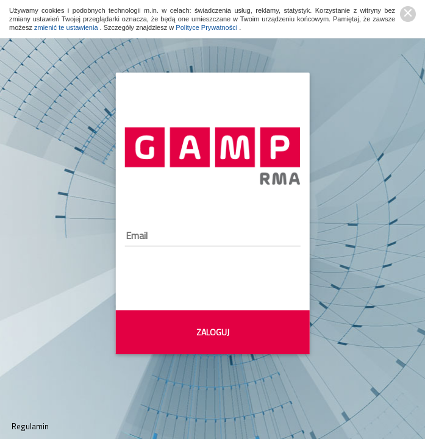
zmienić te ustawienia (67, 27)
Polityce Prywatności (207, 27)
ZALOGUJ (212, 332)
